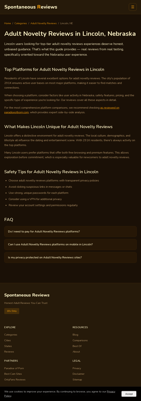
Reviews (9, 351)
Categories (21, 23)
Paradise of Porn (14, 368)
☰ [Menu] (132, 7)
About (76, 351)
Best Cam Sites (13, 374)
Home (7, 23)
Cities (7, 340)
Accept (129, 394)
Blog (75, 334)
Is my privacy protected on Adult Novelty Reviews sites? (45, 257)
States (8, 346)
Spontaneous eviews (30, 7)
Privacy (77, 368)
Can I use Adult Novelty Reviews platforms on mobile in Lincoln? (50, 244)
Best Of (77, 346)
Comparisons (80, 340)
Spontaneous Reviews (27, 295)
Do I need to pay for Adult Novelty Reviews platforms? (44, 232)
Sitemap (77, 379)
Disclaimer (78, 374)
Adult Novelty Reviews (43, 23)
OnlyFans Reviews (14, 379)
